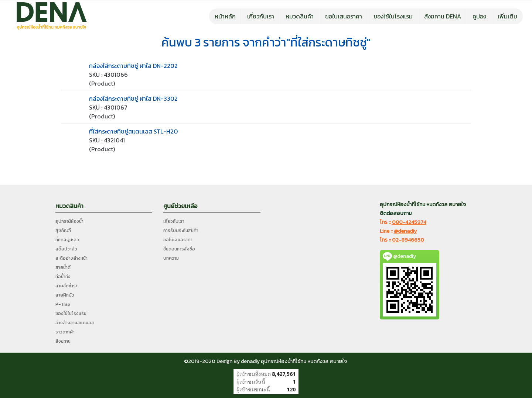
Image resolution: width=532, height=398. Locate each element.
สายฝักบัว (64, 295)
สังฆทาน (63, 341)
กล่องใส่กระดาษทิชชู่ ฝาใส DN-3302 (133, 98)
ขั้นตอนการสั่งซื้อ (179, 249)
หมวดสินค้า (300, 16)
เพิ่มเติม (507, 16)
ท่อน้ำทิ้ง (63, 276)
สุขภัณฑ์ (63, 230)
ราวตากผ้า (65, 332)
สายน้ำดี (63, 267)
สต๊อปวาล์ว (66, 249)
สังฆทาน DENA (442, 16)
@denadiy (405, 231)
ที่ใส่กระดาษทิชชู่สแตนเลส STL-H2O (133, 131)
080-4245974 (409, 222)
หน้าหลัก (225, 16)
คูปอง (479, 16)
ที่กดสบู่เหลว (67, 239)
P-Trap (62, 304)
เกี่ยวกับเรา (260, 16)
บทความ (171, 258)
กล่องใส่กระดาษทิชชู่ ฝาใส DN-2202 (133, 65)
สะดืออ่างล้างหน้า (71, 258)
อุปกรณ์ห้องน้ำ (69, 221)
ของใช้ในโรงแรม (393, 16)
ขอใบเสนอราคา (343, 16)
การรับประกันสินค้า (180, 230)
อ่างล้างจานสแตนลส (74, 322)
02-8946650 (408, 240)
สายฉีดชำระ (66, 286)
